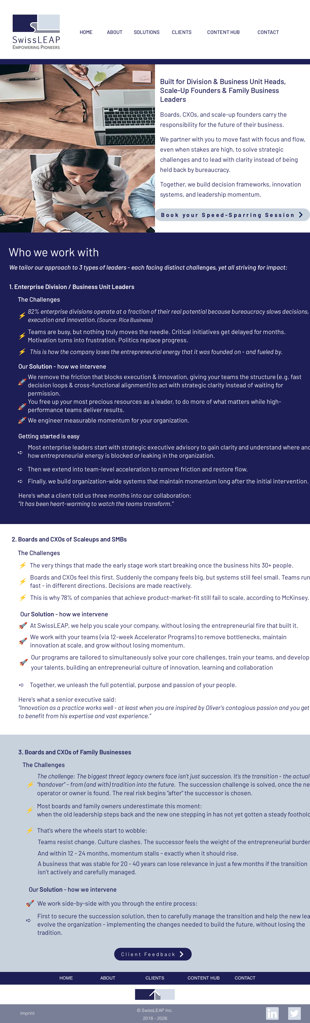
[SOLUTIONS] (146, 32)
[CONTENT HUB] (223, 32)
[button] (27, 1013)
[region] (155, 994)
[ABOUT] (114, 32)
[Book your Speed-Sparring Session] (232, 214)
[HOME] (86, 32)
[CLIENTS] (181, 32)
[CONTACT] (268, 32)
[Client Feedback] (153, 954)
